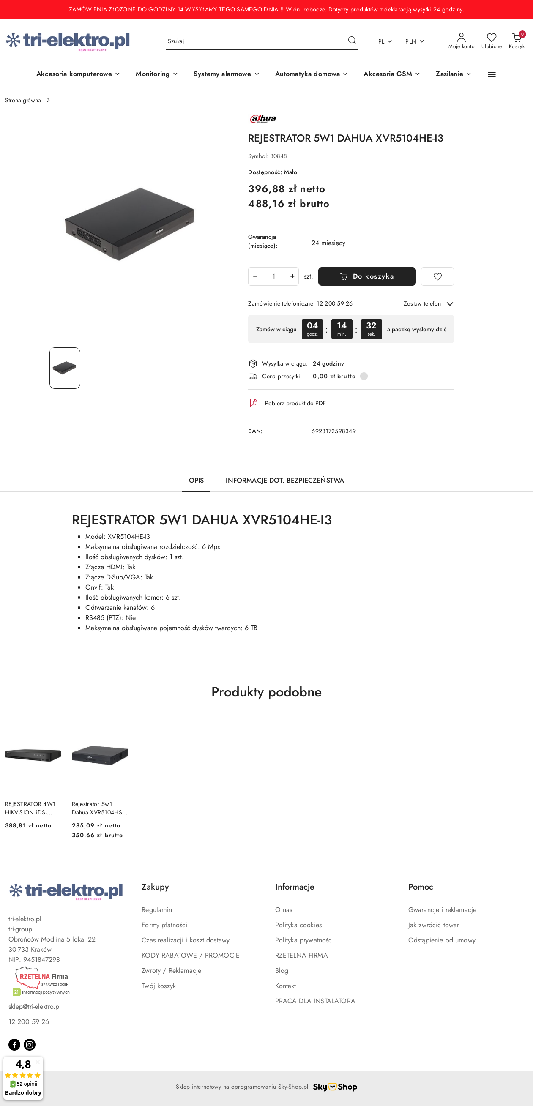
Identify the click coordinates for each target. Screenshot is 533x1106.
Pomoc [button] (420, 887)
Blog (282, 970)
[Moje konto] (461, 41)
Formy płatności (164, 925)
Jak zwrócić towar (433, 925)
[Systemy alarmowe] (226, 74)
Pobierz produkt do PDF (287, 403)
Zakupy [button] (155, 887)
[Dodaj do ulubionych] (437, 276)
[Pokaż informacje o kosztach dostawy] (364, 376)
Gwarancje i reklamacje (442, 910)
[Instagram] (30, 1045)
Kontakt (285, 986)
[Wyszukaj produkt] (262, 41)
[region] (351, 329)
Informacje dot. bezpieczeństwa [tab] (285, 480)
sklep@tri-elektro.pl (34, 1006)
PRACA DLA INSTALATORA (315, 1001)
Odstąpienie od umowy (442, 940)
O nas (283, 910)
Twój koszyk (159, 986)
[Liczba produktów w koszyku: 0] (517, 41)
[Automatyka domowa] (312, 74)
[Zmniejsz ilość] (255, 276)
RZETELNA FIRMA (301, 955)
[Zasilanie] (453, 74)
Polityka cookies (298, 925)
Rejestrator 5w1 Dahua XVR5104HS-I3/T (97, 808)
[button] (492, 75)
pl (385, 41)
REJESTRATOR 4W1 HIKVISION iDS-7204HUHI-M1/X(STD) (30, 808)
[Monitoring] (157, 74)
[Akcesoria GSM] (392, 74)
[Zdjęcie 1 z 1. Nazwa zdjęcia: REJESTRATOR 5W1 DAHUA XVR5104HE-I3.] (64, 367)
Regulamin (157, 910)
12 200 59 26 (28, 1022)
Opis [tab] (196, 480)
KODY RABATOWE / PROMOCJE (191, 955)
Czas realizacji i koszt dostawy (186, 940)
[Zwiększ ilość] (292, 276)
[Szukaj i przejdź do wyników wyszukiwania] (352, 41)
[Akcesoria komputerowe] (78, 74)
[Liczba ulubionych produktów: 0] (492, 41)
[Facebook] (14, 1045)
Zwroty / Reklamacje (171, 970)
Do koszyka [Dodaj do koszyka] (367, 276)
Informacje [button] (294, 887)
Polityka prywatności (304, 940)
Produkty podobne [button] (266, 692)
